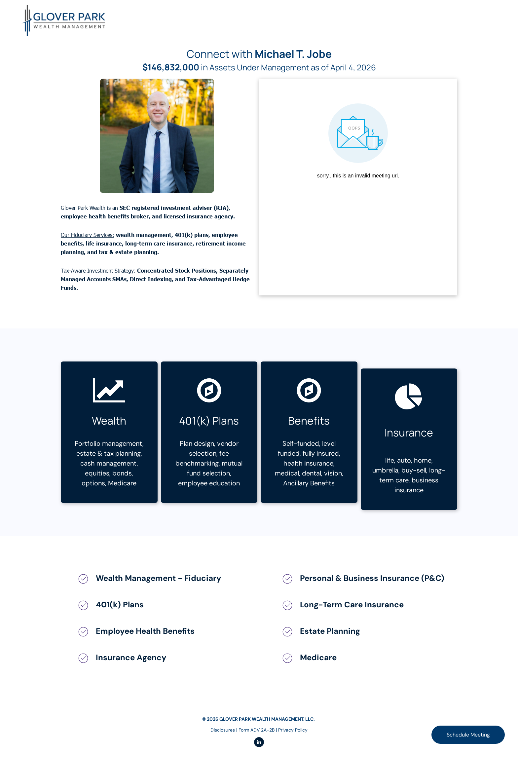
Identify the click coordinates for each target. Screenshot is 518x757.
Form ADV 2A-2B (257, 730)
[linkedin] (259, 743)
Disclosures (222, 730)
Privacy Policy (293, 730)
